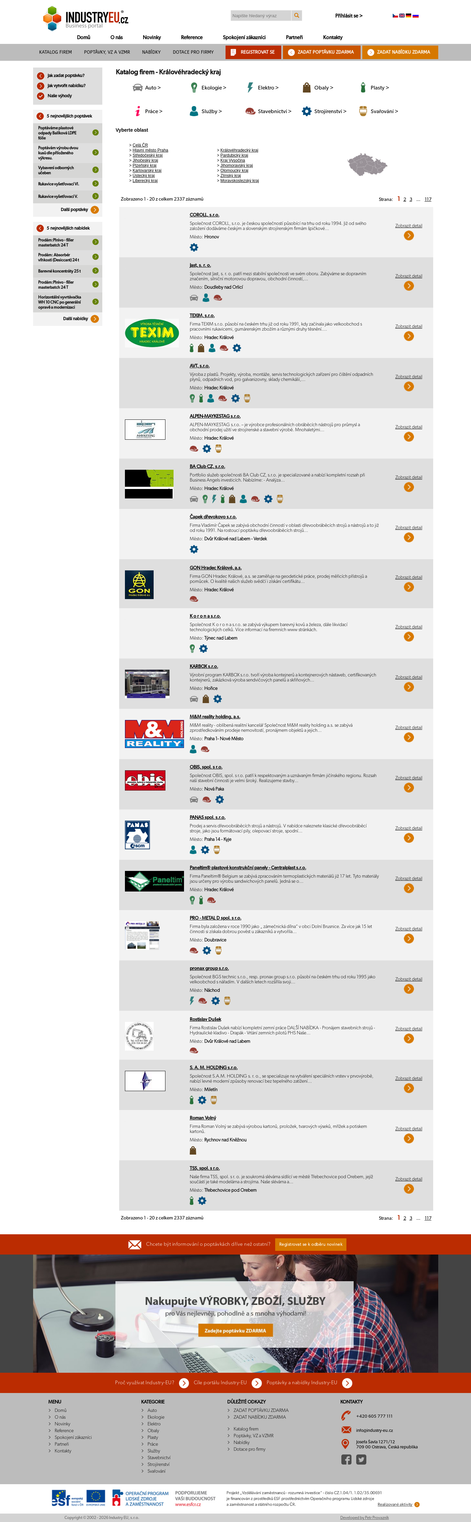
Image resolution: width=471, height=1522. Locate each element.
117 (428, 199)
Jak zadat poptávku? (60, 76)
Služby (154, 1451)
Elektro (154, 1424)
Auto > (153, 88)
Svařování (156, 1471)
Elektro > (268, 88)
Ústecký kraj (144, 175)
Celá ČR (140, 145)
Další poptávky (81, 210)
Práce (153, 1444)
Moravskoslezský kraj (239, 180)
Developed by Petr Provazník (364, 1518)
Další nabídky (82, 319)
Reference (192, 37)
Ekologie (156, 1417)
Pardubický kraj (234, 155)
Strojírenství (158, 1464)
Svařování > (384, 111)
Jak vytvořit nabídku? (60, 86)
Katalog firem (55, 52)
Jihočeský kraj (145, 160)
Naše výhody (54, 96)
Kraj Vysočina (232, 160)
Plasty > (380, 88)
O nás (116, 37)
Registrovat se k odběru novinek (311, 1244)
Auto (152, 1410)
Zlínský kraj (230, 175)
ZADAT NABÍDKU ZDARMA (403, 52)
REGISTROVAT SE (257, 52)
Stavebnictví (159, 1457)
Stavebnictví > (275, 111)
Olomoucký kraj (234, 170)
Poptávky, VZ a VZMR (107, 52)
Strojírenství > (330, 111)
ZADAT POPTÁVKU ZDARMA (326, 52)
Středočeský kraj (148, 155)
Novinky (152, 37)
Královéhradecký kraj (239, 150)
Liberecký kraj (145, 180)
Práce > (154, 111)
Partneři (294, 37)
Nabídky (151, 52)
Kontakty (332, 37)
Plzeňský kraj (145, 165)
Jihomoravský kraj (236, 165)
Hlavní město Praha (150, 150)
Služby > (212, 111)
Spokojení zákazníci (244, 37)
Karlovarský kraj (147, 170)
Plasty (153, 1437)
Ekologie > (214, 88)
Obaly (153, 1430)
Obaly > (324, 88)
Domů (83, 37)
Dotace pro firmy (193, 52)
